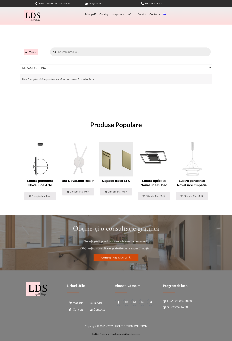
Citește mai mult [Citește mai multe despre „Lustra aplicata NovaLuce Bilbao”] (153, 196)
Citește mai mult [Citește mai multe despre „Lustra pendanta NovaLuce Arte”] (40, 196)
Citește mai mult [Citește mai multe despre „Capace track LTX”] (116, 191)
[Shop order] (116, 68)
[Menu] (31, 52)
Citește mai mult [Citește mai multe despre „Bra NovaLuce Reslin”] (78, 191)
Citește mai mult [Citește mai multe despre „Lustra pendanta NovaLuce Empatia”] (191, 196)
